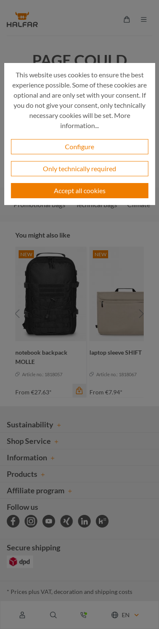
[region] (79, 314)
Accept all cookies (80, 190)
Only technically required (79, 168)
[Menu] (143, 19)
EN (126, 614)
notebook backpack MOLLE (41, 357)
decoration (68, 591)
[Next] (141, 314)
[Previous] (17, 314)
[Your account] (22, 615)
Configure (79, 146)
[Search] (53, 615)
